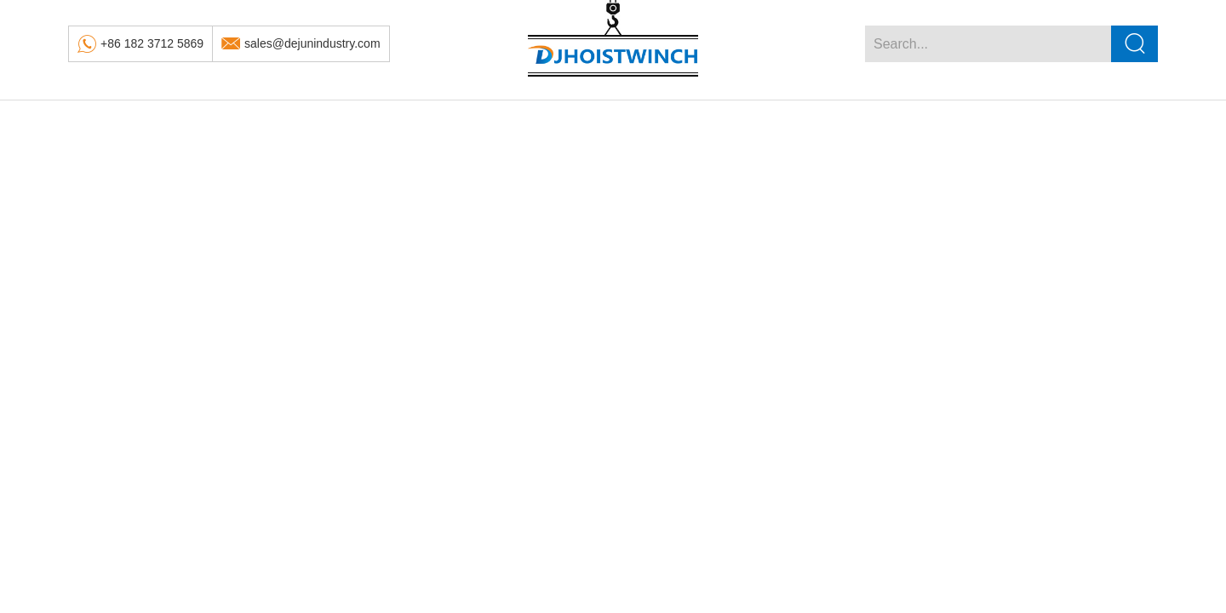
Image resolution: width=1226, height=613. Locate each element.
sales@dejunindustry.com (312, 43)
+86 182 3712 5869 (151, 43)
